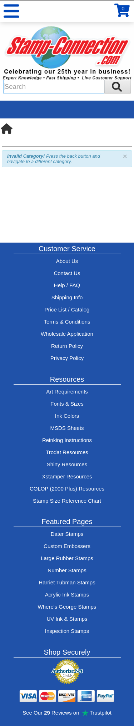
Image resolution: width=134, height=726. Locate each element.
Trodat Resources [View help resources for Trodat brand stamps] (67, 452)
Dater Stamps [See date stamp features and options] (67, 534)
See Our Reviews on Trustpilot (67, 712)
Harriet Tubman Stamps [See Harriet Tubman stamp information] (67, 582)
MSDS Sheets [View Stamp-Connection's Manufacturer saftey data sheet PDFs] (67, 428)
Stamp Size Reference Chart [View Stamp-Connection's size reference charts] (67, 501)
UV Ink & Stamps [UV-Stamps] (66, 619)
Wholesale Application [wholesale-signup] (67, 334)
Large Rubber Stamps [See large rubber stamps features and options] (67, 558)
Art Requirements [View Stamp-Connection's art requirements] (67, 392)
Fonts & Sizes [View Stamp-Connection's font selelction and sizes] (67, 404)
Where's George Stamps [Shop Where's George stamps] (67, 607)
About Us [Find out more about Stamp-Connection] (67, 261)
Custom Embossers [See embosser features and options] (67, 546)
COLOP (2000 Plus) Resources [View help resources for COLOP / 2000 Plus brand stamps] (67, 489)
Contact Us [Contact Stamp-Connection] (67, 273)
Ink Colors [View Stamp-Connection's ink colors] (67, 416)
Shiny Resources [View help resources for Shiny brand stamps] (67, 464)
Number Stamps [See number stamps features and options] (67, 570)
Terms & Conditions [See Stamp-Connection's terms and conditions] (67, 322)
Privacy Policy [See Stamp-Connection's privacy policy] (67, 358)
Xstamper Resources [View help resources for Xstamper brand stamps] (67, 476)
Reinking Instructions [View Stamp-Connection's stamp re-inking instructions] (67, 440)
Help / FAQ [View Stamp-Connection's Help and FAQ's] (67, 285)
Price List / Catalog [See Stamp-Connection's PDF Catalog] (67, 309)
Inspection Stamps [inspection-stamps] (67, 631)
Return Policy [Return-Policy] (67, 346)
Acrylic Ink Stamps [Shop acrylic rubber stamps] (67, 595)
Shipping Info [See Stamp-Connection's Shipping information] (67, 297)
